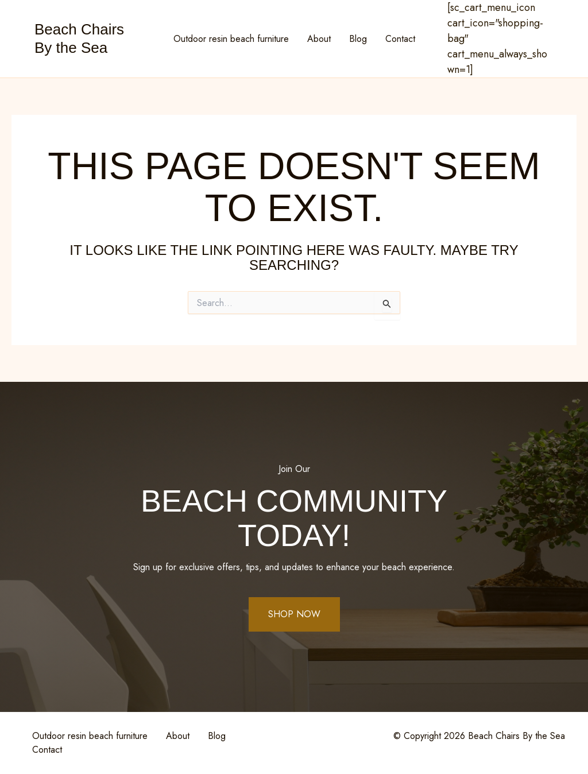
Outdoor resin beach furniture (231, 38)
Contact (400, 38)
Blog (358, 38)
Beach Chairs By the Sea (79, 38)
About (319, 38)
